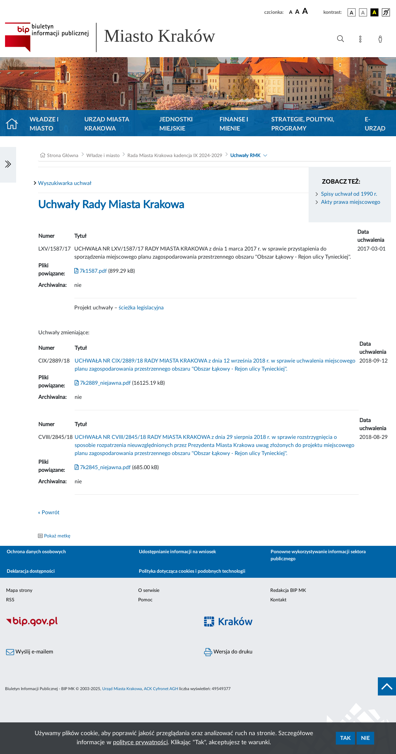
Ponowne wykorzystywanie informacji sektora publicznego (318, 555)
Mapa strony (19, 590)
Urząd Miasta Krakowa (106, 124)
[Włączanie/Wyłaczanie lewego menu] (8, 165)
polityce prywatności (140, 743)
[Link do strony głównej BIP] (119, 37)
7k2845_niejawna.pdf (103, 467)
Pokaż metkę (57, 536)
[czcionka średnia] (297, 12)
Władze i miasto (44, 124)
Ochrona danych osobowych (36, 552)
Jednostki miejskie (176, 124)
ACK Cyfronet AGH (161, 689)
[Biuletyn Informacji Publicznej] (99, 625)
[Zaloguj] (382, 40)
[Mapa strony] (361, 40)
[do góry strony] (387, 686)
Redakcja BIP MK (288, 590)
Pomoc (145, 600)
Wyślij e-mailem (29, 652)
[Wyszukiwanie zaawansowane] (340, 39)
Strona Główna (62, 155)
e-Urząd (375, 124)
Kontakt (278, 600)
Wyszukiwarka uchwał (64, 183)
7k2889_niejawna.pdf (103, 383)
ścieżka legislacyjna (141, 307)
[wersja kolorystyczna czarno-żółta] (374, 12)
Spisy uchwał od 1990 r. (349, 194)
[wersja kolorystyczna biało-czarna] (363, 12)
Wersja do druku (228, 652)
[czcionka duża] (312, 11)
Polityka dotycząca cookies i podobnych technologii (192, 571)
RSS (10, 600)
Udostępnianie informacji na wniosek (177, 552)
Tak (345, 738)
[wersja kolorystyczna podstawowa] (352, 12)
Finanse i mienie (234, 124)
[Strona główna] (14, 124)
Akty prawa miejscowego (350, 202)
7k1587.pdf (90, 271)
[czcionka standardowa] (290, 12)
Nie (365, 738)
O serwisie (148, 590)
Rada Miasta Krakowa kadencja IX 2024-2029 (174, 155)
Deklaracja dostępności (31, 571)
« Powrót (49, 512)
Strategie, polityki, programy (302, 124)
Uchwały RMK (245, 155)
